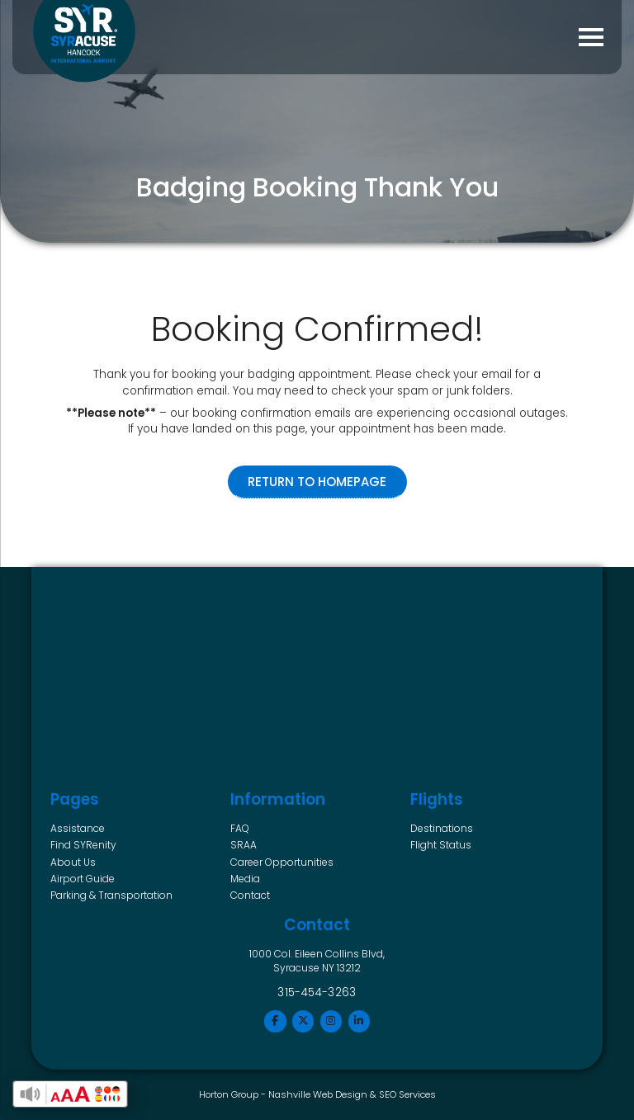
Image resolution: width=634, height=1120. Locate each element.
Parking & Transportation (111, 895)
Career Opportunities (282, 862)
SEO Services (407, 1094)
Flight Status (440, 845)
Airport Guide (82, 879)
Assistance (77, 828)
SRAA (243, 845)
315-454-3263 (317, 992)
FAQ (239, 828)
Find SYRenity (83, 845)
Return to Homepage (317, 481)
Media (245, 879)
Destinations (441, 828)
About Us (73, 862)
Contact (250, 895)
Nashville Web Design (317, 1094)
